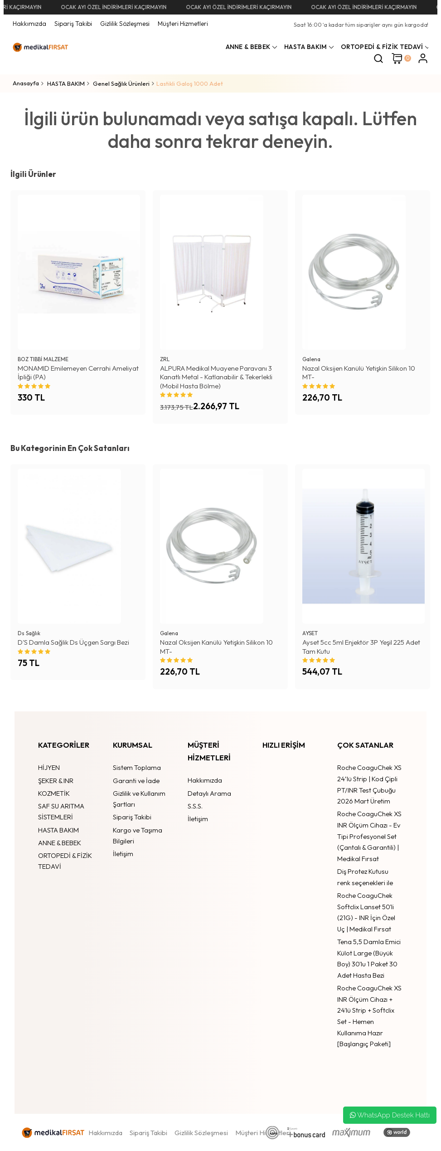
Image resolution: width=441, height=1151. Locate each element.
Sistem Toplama (137, 767)
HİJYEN (49, 767)
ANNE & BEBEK (59, 842)
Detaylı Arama (209, 793)
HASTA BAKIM (58, 830)
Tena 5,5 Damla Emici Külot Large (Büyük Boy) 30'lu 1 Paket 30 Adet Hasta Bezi (369, 958)
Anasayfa (26, 83)
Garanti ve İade (136, 780)
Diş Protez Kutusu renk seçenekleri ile (365, 877)
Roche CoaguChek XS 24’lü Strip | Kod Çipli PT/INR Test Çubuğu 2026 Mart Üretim (369, 784)
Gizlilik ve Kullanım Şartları (139, 799)
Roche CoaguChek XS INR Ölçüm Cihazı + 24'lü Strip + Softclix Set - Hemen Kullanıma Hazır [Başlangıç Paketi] (369, 1016)
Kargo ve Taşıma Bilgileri (137, 836)
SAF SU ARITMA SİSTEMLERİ (61, 812)
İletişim (123, 853)
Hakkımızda (29, 24)
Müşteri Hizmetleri (183, 24)
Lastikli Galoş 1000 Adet (189, 83)
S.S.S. (195, 806)
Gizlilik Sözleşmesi (125, 24)
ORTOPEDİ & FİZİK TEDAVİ (65, 861)
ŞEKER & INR (55, 780)
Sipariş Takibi (73, 24)
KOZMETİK (54, 793)
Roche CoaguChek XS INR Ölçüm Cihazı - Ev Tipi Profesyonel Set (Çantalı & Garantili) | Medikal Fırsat (369, 836)
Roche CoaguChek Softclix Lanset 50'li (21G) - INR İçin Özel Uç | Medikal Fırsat (366, 912)
